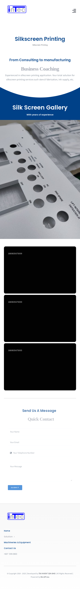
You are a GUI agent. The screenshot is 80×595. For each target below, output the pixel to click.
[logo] (19, 5)
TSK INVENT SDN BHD (47, 573)
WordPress (45, 577)
